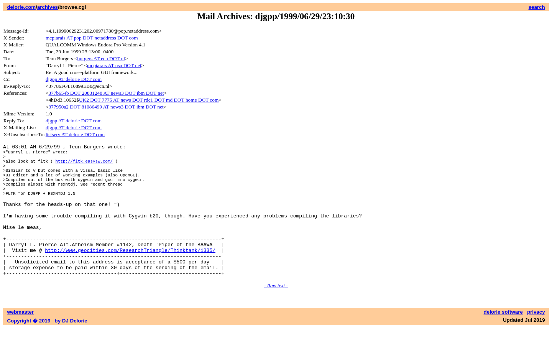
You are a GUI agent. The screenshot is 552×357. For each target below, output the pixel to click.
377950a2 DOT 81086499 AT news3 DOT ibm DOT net (105, 107)
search (537, 7)
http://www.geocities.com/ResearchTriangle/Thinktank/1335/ (130, 274)
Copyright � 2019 (28, 349)
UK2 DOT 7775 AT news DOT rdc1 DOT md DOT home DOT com (149, 100)
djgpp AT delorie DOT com (74, 79)
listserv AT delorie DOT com (75, 134)
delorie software (503, 341)
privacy (536, 341)
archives (47, 7)
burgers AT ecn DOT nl (101, 58)
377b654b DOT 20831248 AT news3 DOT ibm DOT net (106, 93)
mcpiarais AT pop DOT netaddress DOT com (92, 38)
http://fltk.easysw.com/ (83, 165)
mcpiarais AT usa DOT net (114, 65)
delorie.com (21, 7)
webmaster (20, 341)
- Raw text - (276, 314)
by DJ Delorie (71, 349)
